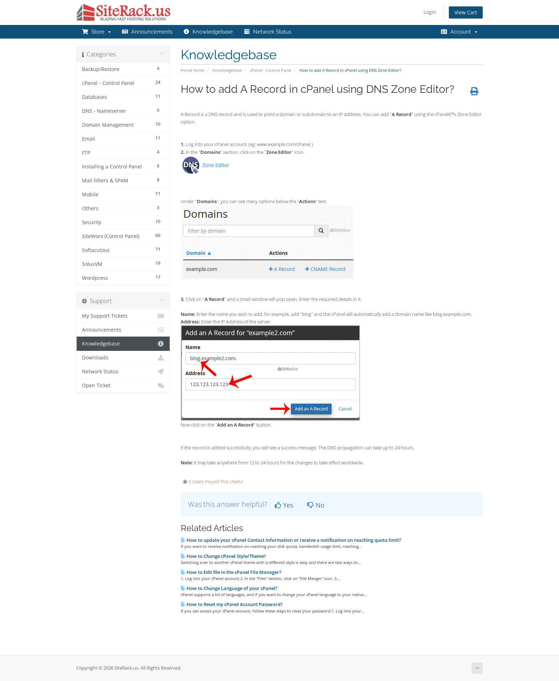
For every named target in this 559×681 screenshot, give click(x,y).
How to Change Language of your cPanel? (229, 588)
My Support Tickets (123, 316)
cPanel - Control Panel (270, 70)
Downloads (123, 357)
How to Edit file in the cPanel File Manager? (231, 572)
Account (459, 32)
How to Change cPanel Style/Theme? (223, 556)
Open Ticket (123, 385)
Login (430, 12)
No (315, 505)
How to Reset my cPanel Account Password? (232, 604)
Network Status (267, 32)
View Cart (466, 12)
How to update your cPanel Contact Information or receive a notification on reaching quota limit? (291, 540)
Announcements (147, 32)
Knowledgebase (208, 32)
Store (96, 32)
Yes (284, 505)
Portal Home (192, 70)
